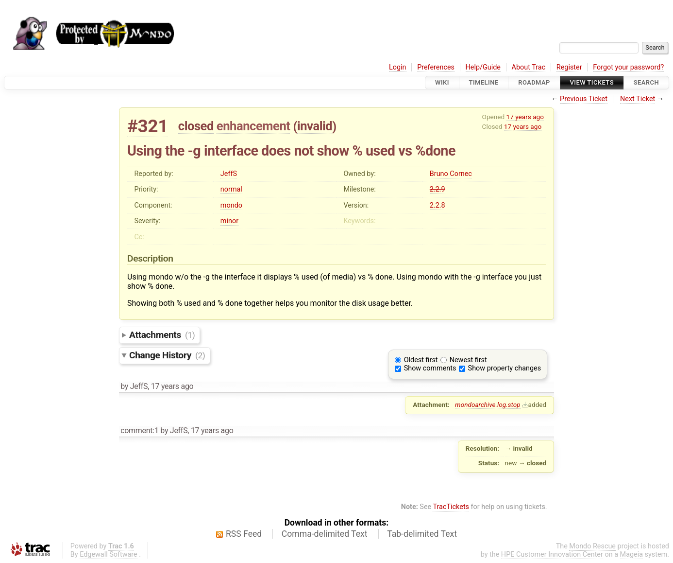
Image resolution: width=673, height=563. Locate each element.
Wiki (442, 82)
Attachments (162, 334)
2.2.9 (437, 189)
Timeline (484, 82)
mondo (231, 205)
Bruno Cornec (451, 174)
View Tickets (592, 82)
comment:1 (139, 430)
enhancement (253, 126)
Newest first (468, 360)
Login (397, 67)
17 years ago (525, 117)
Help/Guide (483, 67)
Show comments (430, 368)
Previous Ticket (583, 99)
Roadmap (534, 82)
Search (646, 82)
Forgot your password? (628, 67)
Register (569, 67)
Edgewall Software (108, 554)
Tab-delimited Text (422, 534)
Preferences (435, 67)
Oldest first (421, 360)
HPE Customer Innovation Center (552, 554)
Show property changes (504, 368)
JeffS (228, 174)
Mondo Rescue (592, 546)
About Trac (529, 67)
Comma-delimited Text (325, 534)
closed (196, 126)
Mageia (631, 554)
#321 (147, 126)
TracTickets (451, 507)
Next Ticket (637, 99)
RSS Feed (244, 534)
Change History (167, 355)
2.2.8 (437, 205)
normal (231, 189)
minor (229, 221)
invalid (314, 126)
